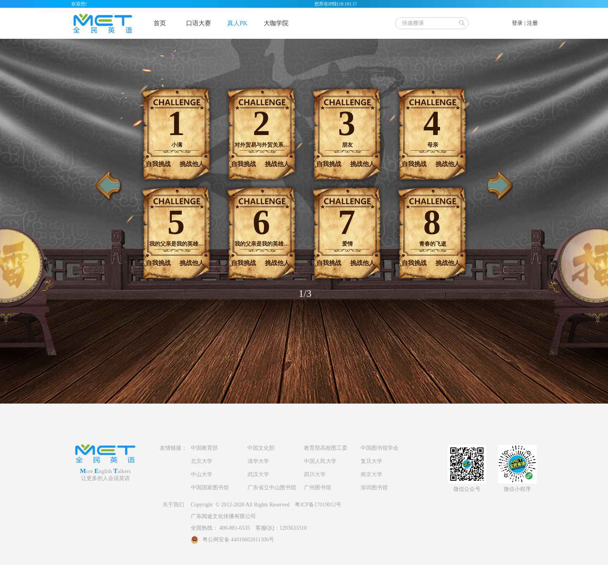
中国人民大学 (320, 461)
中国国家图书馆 (210, 487)
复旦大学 (371, 461)
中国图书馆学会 (380, 448)
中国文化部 (261, 448)
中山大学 (201, 474)
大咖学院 (276, 23)
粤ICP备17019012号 (318, 505)
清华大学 (258, 461)
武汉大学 (258, 474)
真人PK (237, 23)
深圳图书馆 (374, 487)
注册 (532, 23)
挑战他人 (192, 164)
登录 (517, 23)
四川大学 (315, 474)
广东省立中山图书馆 (271, 487)
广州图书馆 (317, 487)
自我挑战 (158, 164)
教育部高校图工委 (325, 448)
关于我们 (173, 505)
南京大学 (371, 474)
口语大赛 (198, 23)
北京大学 (201, 461)
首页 (160, 23)
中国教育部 (204, 448)
